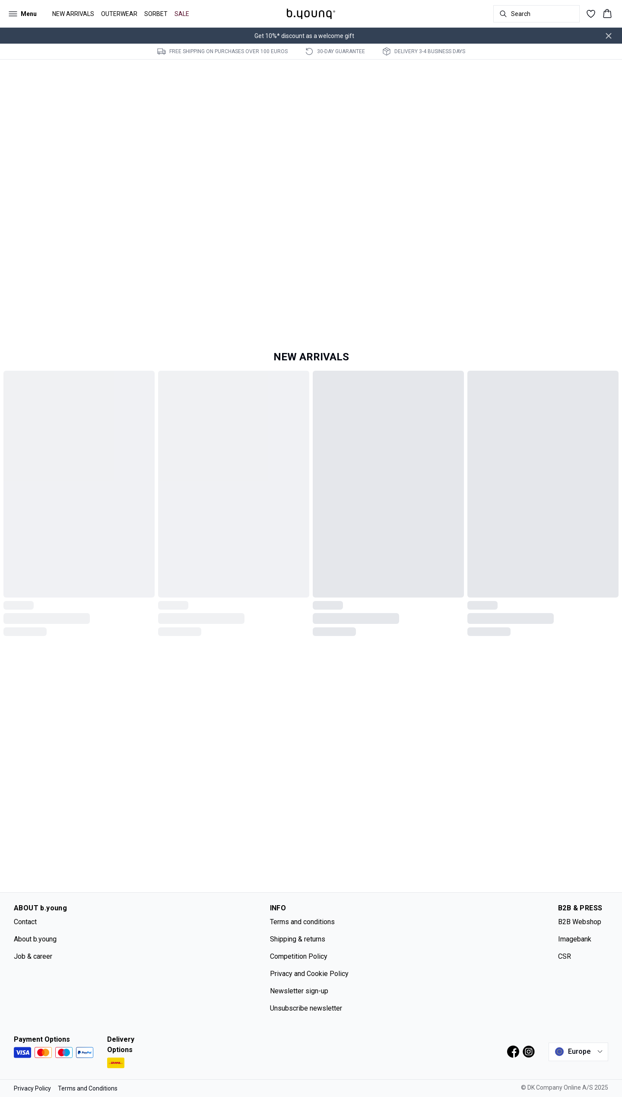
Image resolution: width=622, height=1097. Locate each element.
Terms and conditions (302, 922)
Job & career (33, 956)
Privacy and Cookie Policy (309, 974)
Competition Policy (298, 956)
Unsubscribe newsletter (306, 1008)
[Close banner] (608, 35)
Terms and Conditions (87, 1088)
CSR (564, 956)
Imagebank (574, 939)
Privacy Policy (32, 1088)
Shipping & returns (297, 939)
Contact (25, 922)
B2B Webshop (579, 922)
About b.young (35, 939)
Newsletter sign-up (299, 991)
